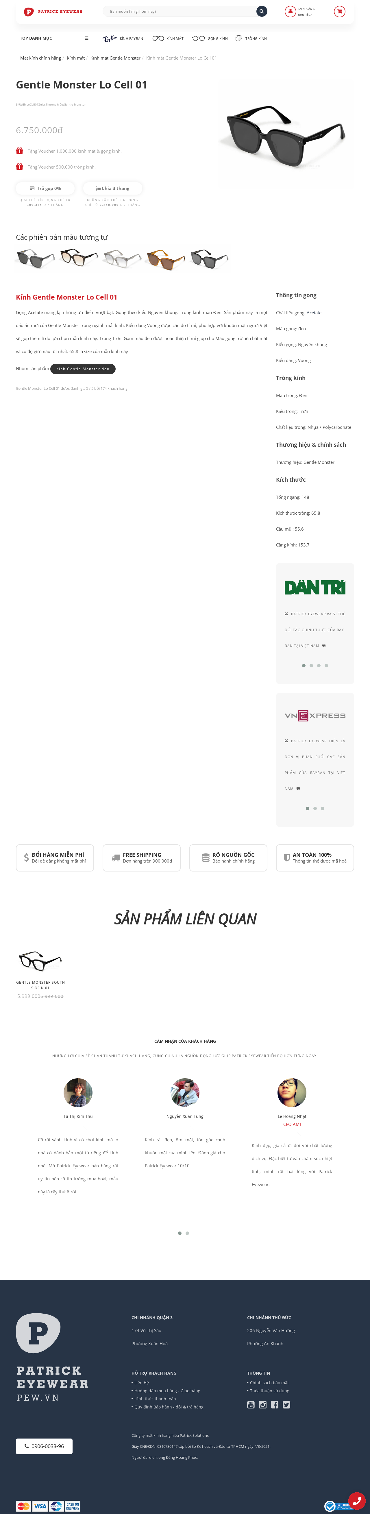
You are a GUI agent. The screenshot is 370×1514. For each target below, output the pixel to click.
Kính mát (167, 38)
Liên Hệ (141, 1382)
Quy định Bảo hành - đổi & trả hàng (169, 1407)
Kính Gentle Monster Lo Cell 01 (66, 297)
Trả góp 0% (45, 188)
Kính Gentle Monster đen (83, 369)
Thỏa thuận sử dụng (269, 1390)
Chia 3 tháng (112, 188)
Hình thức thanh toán (155, 1399)
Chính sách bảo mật (269, 1382)
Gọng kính (210, 38)
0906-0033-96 (44, 1446)
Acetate (314, 312)
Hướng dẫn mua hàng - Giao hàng (167, 1390)
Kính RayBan (123, 38)
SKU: (19, 104)
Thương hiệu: (55, 104)
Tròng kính (251, 38)
